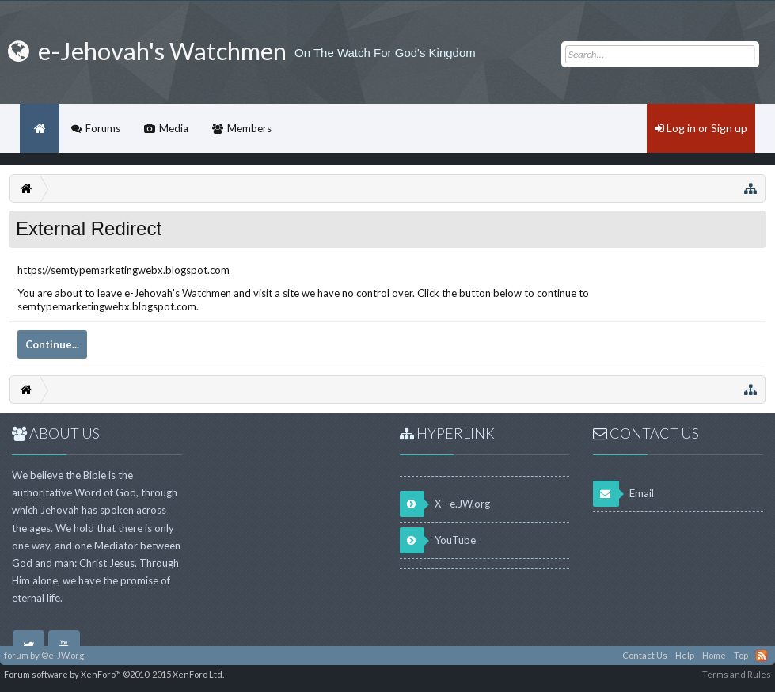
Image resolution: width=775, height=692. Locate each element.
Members (249, 128)
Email (623, 494)
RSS (761, 655)
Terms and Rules (736, 674)
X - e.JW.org (445, 504)
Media (173, 128)
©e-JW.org (62, 655)
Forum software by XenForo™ (114, 674)
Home (39, 128)
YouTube (438, 540)
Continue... (52, 344)
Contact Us (644, 655)
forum (16, 655)
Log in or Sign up (701, 128)
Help (684, 655)
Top (741, 655)
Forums (102, 128)
